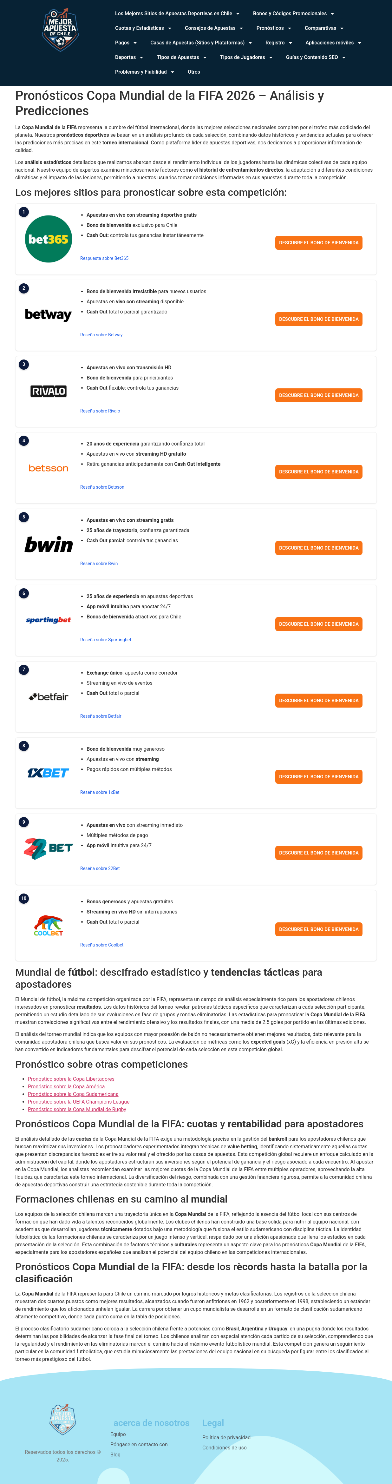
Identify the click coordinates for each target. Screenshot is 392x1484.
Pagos (126, 43)
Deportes (129, 57)
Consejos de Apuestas (214, 28)
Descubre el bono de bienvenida (319, 243)
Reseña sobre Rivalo (100, 410)
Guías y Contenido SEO (316, 57)
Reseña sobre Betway (101, 334)
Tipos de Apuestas (182, 57)
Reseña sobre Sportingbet (105, 639)
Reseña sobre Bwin (99, 563)
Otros (194, 72)
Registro (279, 43)
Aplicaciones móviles (334, 43)
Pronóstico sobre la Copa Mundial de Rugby (77, 1109)
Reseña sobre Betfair (100, 716)
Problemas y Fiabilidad (145, 72)
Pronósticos (274, 28)
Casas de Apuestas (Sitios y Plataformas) (201, 43)
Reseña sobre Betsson (102, 487)
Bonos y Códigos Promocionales (294, 13)
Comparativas (324, 28)
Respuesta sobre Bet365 (104, 258)
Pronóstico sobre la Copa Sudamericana (73, 1094)
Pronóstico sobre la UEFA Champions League (78, 1102)
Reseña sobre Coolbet (101, 944)
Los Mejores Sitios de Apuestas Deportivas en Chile (177, 13)
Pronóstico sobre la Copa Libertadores (71, 1079)
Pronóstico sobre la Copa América (66, 1087)
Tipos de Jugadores (246, 57)
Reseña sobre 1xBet (100, 792)
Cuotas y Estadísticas (143, 28)
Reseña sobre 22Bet (100, 868)
